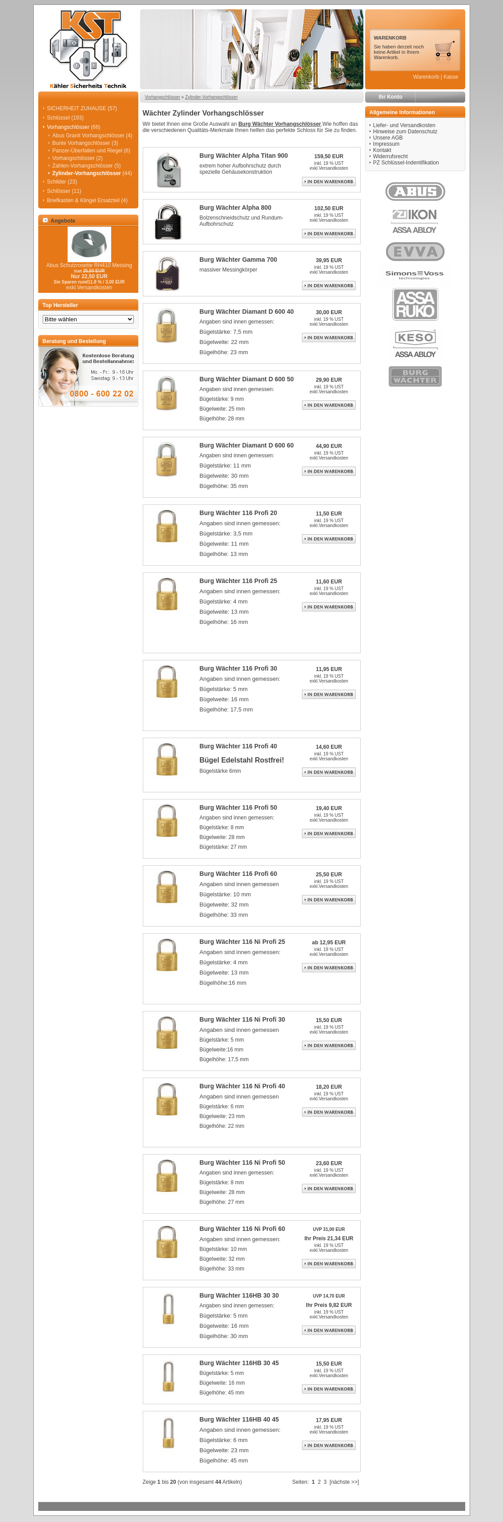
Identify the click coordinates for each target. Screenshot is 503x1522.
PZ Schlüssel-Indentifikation (406, 163)
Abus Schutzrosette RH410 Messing (89, 265)
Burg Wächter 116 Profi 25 (239, 580)
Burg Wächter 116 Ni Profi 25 (243, 941)
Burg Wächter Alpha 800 (236, 207)
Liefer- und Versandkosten (404, 125)
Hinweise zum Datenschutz (405, 131)
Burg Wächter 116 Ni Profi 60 (243, 1228)
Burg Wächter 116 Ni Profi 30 (243, 1019)
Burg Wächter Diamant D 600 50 (247, 379)
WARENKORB (390, 37)
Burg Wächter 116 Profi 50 (239, 807)
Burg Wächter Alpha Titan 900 (244, 155)
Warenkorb (426, 77)
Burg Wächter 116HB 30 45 (239, 1362)
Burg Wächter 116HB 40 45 (239, 1419)
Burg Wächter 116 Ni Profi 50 (243, 1162)
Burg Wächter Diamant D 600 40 (247, 311)
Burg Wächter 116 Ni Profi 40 (243, 1086)
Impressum (386, 144)
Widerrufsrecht (390, 156)
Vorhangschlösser (163, 97)
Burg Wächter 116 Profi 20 (239, 512)
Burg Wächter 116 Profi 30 (239, 668)
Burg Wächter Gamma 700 (239, 259)
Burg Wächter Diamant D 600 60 (247, 445)
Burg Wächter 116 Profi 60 (239, 873)
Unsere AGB (388, 138)
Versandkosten (333, 168)
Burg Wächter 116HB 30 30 (239, 1295)
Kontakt (382, 150)
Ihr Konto (390, 97)
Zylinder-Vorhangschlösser (211, 97)
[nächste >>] (344, 1482)
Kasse (450, 77)
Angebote (59, 221)
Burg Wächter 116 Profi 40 (239, 746)
